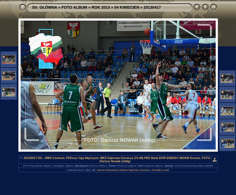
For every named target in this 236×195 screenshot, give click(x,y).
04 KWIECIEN (126, 7)
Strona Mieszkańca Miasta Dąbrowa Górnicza (123, 169)
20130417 (152, 7)
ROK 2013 (101, 7)
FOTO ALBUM (74, 7)
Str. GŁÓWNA (44, 7)
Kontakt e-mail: (160, 169)
